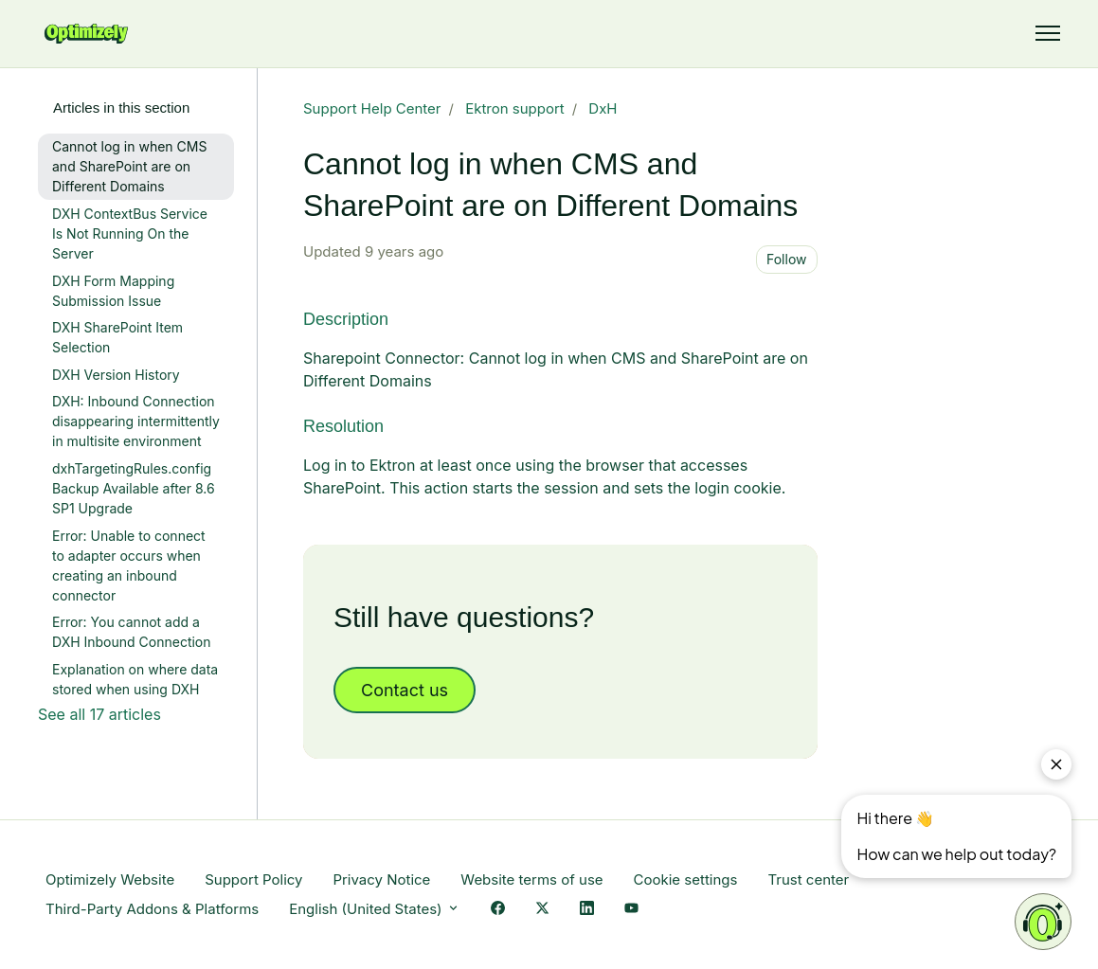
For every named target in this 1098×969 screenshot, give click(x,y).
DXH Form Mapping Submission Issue (113, 291)
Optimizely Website (109, 879)
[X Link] (542, 909)
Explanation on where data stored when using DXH (135, 679)
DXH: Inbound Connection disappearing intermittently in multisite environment (136, 421)
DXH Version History (116, 375)
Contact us (404, 690)
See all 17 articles (99, 714)
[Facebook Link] (498, 909)
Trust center (808, 879)
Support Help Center (372, 108)
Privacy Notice (381, 879)
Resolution (343, 426)
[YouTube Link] (631, 909)
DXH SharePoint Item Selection (117, 337)
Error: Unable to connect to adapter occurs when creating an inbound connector (129, 565)
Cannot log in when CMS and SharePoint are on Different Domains (129, 166)
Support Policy (253, 879)
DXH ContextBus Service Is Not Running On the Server (129, 233)
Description (345, 319)
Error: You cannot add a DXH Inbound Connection (131, 632)
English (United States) (374, 909)
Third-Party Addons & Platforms (152, 909)
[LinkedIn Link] (587, 909)
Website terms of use (531, 879)
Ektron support (515, 108)
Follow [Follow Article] (786, 259)
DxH (602, 108)
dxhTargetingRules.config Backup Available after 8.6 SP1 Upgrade (133, 488)
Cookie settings (686, 879)
